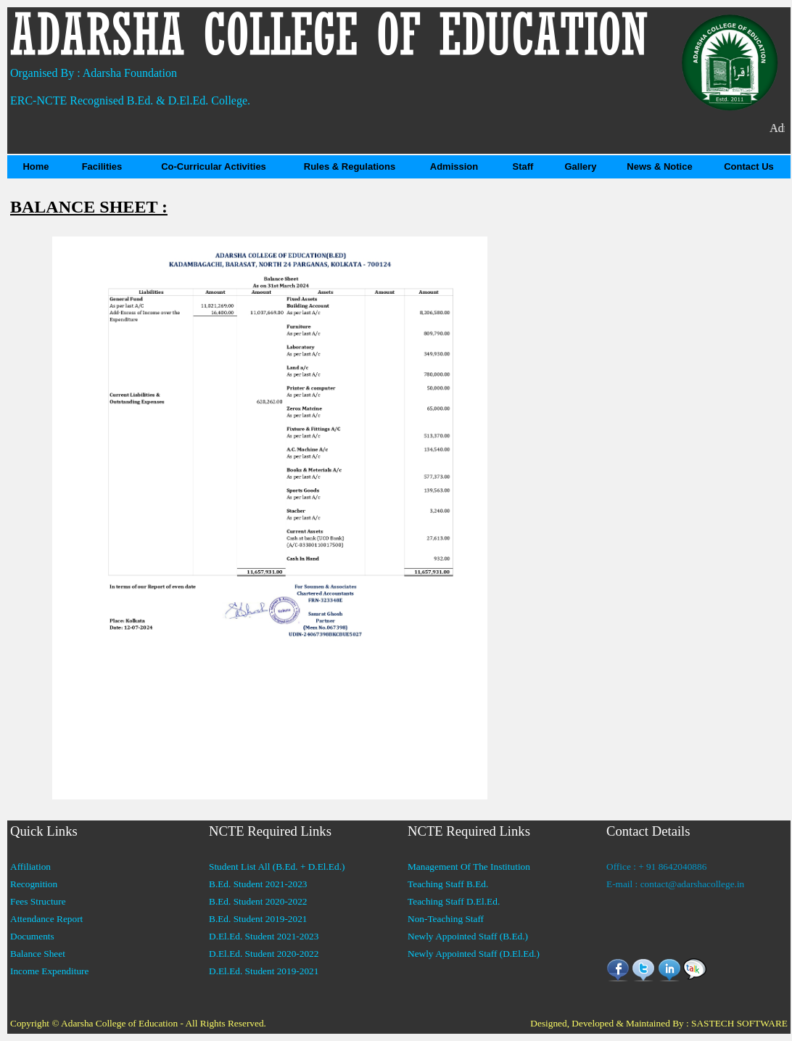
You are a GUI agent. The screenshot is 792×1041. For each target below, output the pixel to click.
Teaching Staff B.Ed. (448, 884)
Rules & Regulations (349, 166)
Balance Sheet (37, 953)
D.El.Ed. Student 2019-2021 (263, 971)
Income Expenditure (49, 971)
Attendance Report (46, 918)
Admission (454, 166)
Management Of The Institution (469, 866)
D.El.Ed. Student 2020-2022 (263, 953)
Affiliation (30, 866)
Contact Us (749, 166)
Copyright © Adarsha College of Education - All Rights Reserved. (138, 1023)
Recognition (33, 884)
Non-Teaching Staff (446, 918)
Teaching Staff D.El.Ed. (454, 901)
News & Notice (659, 166)
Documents (32, 936)
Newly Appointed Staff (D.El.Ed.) (474, 953)
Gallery (580, 166)
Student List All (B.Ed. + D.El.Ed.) (277, 866)
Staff (523, 166)
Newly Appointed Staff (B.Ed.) (468, 936)
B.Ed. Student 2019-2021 (258, 918)
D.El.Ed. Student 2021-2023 (263, 936)
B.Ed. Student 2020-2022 (258, 901)
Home (35, 166)
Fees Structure (38, 901)
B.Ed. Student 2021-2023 (258, 884)
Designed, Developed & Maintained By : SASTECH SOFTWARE (659, 1023)
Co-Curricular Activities (213, 166)
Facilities (102, 166)
